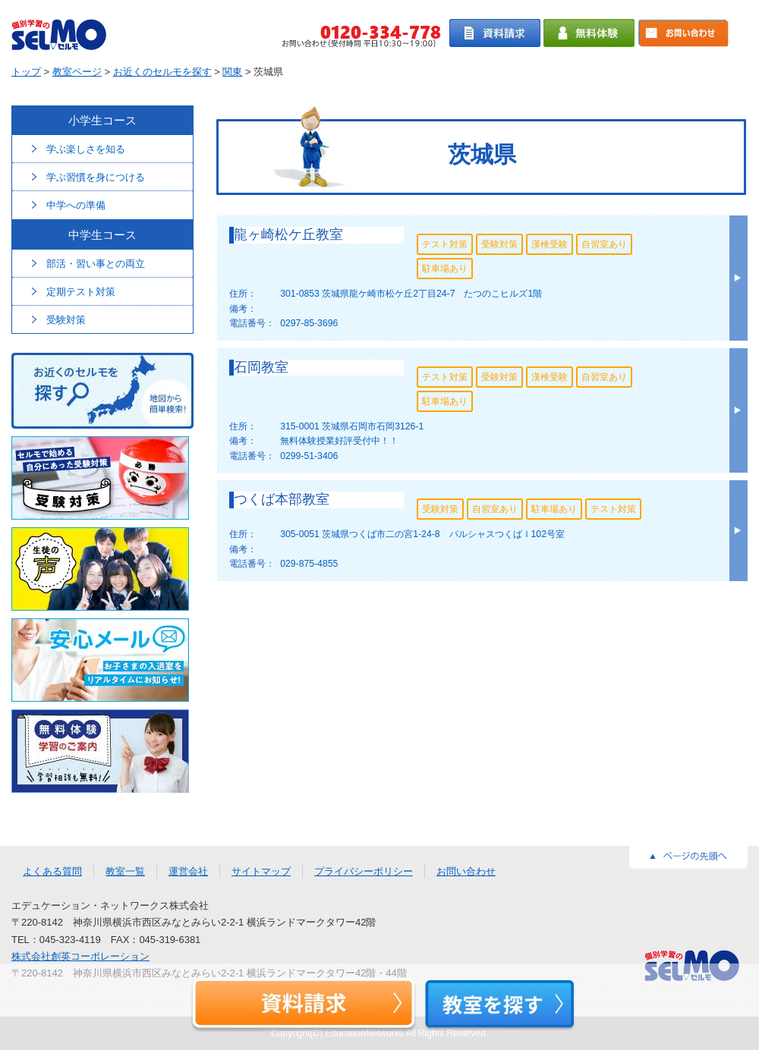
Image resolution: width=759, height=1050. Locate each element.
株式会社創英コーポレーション (80, 956)
